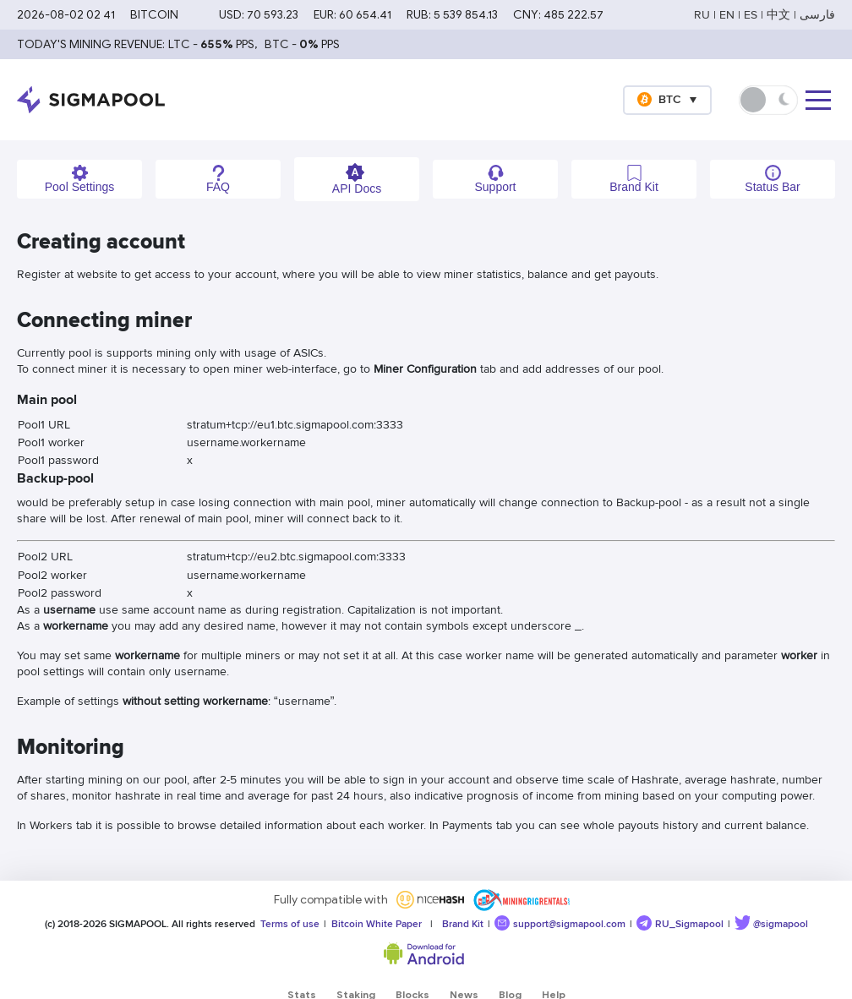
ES (750, 15)
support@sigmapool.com (559, 923)
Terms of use (287, 924)
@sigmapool (771, 923)
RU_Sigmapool (680, 923)
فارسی (817, 15)
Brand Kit (460, 924)
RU (702, 15)
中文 (778, 15)
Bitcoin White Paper (374, 924)
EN (727, 15)
